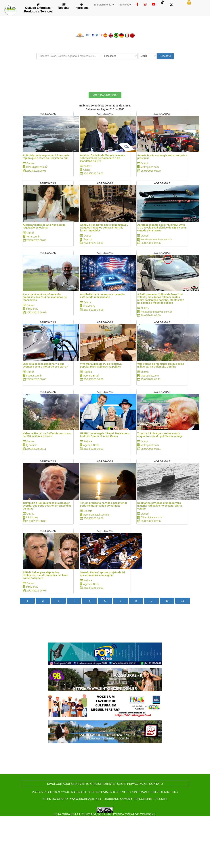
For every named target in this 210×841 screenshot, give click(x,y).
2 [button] (43, 600)
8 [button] (136, 600)
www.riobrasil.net (85, 798)
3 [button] (58, 600)
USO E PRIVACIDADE (132, 783)
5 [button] (89, 600)
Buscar (165, 56)
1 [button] (27, 600)
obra (66, 814)
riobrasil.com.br (118, 798)
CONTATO (156, 783)
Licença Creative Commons (133, 814)
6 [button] (105, 600)
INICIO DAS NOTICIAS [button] (105, 95)
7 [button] (120, 600)
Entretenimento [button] (104, 4)
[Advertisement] (105, 73)
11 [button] (182, 600)
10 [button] (167, 600)
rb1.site (160, 798)
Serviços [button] (125, 4)
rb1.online (143, 798)
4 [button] (74, 600)
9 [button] (151, 600)
